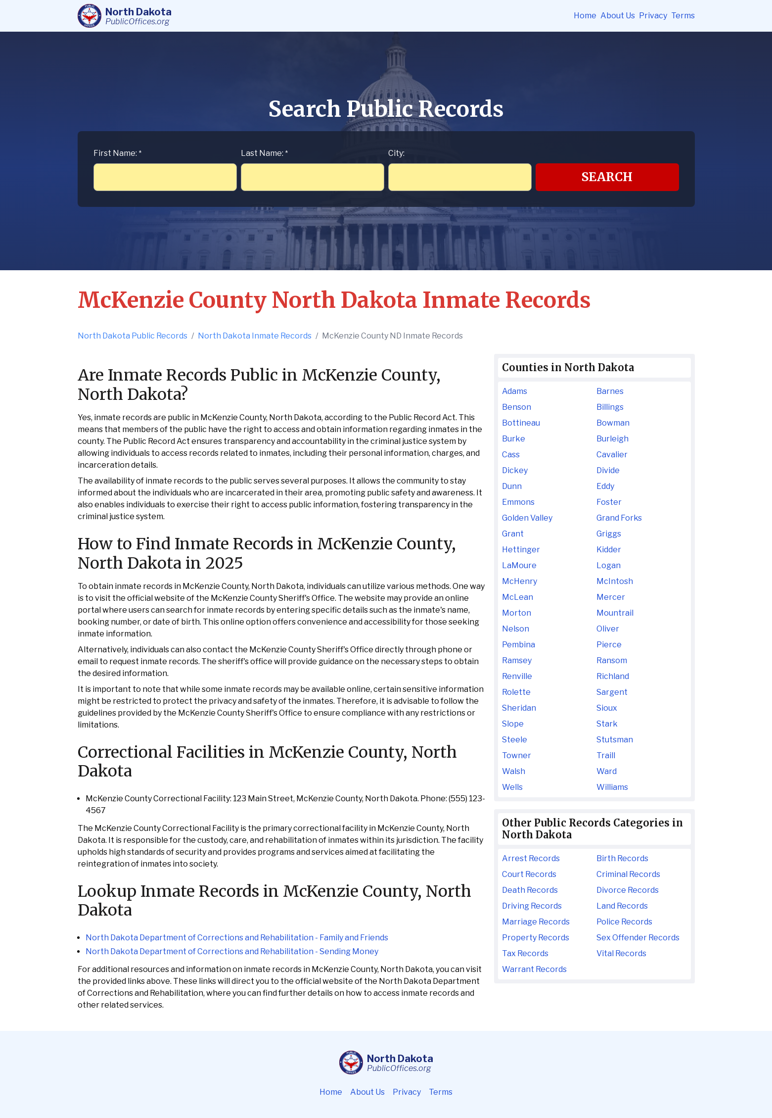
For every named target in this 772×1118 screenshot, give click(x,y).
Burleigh (612, 438)
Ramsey (517, 660)
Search (607, 177)
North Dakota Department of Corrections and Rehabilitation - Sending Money (232, 951)
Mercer (610, 597)
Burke (513, 438)
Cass (511, 454)
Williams (612, 787)
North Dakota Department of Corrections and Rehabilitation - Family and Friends (237, 937)
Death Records (530, 890)
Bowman (613, 423)
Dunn (512, 486)
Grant (513, 533)
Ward (606, 771)
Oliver (607, 628)
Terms (683, 15)
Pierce (609, 644)
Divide (608, 470)
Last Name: (264, 153)
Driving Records (532, 906)
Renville (517, 676)
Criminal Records (628, 874)
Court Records (529, 874)
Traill (605, 755)
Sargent (612, 692)
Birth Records (622, 858)
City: (396, 153)
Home (585, 15)
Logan (608, 565)
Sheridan (519, 708)
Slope (513, 724)
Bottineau (521, 423)
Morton (516, 613)
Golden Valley (527, 518)
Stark (607, 724)
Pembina (518, 644)
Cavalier (612, 454)
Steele (514, 739)
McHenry (519, 581)
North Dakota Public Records (132, 335)
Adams (514, 391)
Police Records (624, 921)
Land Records (622, 906)
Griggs (608, 533)
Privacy (653, 15)
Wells (512, 787)
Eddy (605, 486)
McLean (517, 597)
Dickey (515, 470)
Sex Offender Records (638, 937)
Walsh (513, 771)
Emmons (518, 502)
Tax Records (525, 953)
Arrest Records (531, 858)
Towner (516, 755)
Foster (609, 502)
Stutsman (614, 739)
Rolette (516, 692)
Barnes (610, 391)
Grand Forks (619, 518)
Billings (610, 407)
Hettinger (521, 549)
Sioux (606, 708)
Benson (516, 407)
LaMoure (519, 565)
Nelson (515, 628)
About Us (617, 15)
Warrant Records (534, 969)
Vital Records (621, 953)
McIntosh (614, 581)
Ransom (611, 660)
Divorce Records (627, 890)
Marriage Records (536, 921)
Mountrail (615, 613)
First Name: (117, 153)
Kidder (608, 549)
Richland (612, 676)
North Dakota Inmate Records (255, 335)
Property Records (535, 937)
